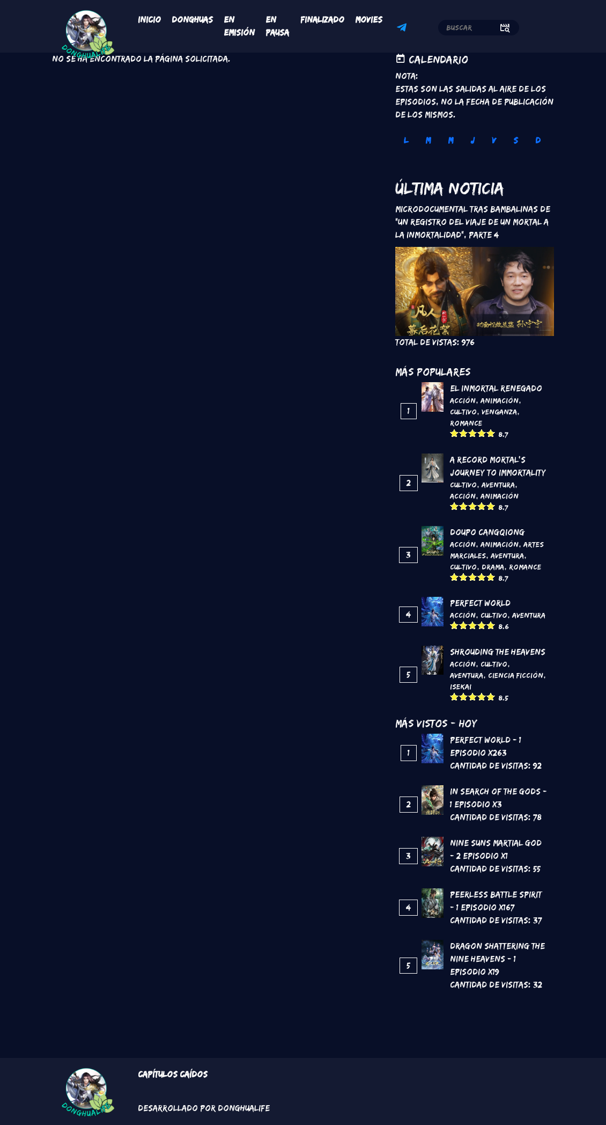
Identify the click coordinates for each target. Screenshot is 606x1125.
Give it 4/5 (481, 433)
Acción (463, 400)
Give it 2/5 (463, 433)
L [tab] (406, 140)
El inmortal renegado (496, 388)
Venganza (499, 411)
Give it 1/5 (454, 433)
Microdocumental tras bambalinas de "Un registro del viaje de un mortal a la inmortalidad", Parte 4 (472, 221)
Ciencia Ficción (515, 675)
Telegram (403, 29)
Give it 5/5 (491, 433)
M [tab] (428, 140)
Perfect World (480, 603)
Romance (466, 423)
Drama (493, 566)
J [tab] (472, 140)
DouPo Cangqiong (487, 532)
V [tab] (494, 140)
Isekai (460, 686)
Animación (500, 400)
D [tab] (538, 140)
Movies (368, 19)
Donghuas (192, 19)
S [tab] (515, 140)
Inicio (149, 19)
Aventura (498, 484)
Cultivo (463, 411)
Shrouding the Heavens (497, 651)
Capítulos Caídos (173, 1074)
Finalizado (322, 19)
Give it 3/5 (472, 433)
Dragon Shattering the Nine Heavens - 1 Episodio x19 (497, 958)
